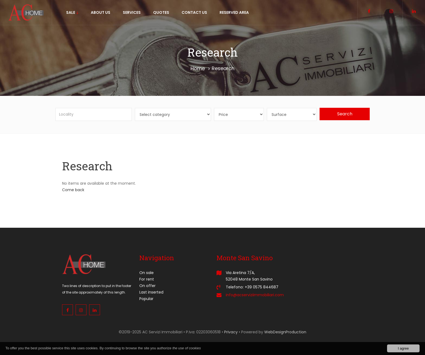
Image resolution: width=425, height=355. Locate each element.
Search (344, 114)
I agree (403, 349)
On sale (146, 272)
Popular (146, 298)
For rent (146, 279)
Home (198, 68)
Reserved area (234, 12)
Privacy (231, 332)
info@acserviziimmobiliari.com (255, 295)
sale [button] (72, 12)
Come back (73, 190)
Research (223, 68)
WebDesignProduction (285, 332)
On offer (147, 285)
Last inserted (151, 292)
